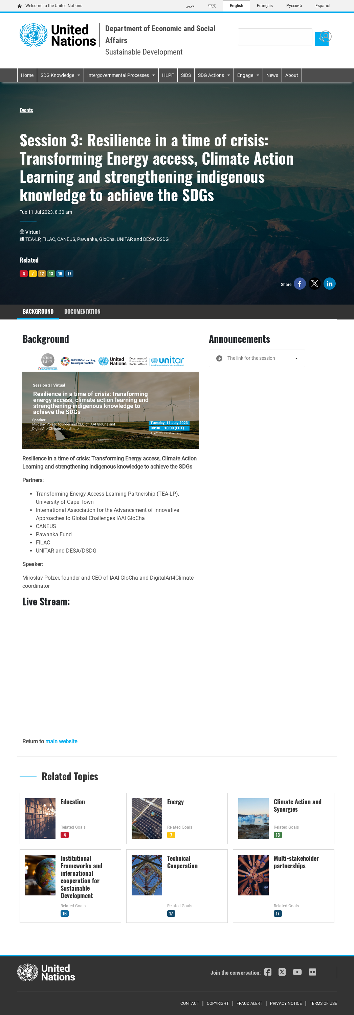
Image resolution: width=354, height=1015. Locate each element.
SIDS (186, 75)
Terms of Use (323, 1003)
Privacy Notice (286, 1003)
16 (60, 273)
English (236, 5)
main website (61, 741)
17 (69, 273)
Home (27, 75)
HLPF (168, 75)
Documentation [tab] (82, 311)
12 (42, 273)
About (291, 75)
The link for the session (251, 358)
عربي (190, 5)
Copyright (218, 1003)
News (272, 75)
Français (265, 5)
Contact (189, 1003)
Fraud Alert (249, 1003)
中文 (212, 5)
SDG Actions (211, 75)
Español (322, 5)
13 (51, 273)
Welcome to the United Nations (49, 5)
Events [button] (26, 109)
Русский (294, 5)
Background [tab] (38, 311)
